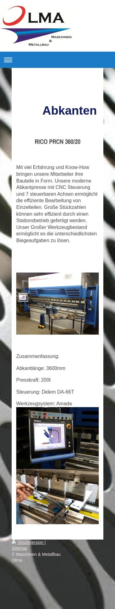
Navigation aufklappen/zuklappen (57, 59)
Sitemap (19, 548)
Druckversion (28, 542)
